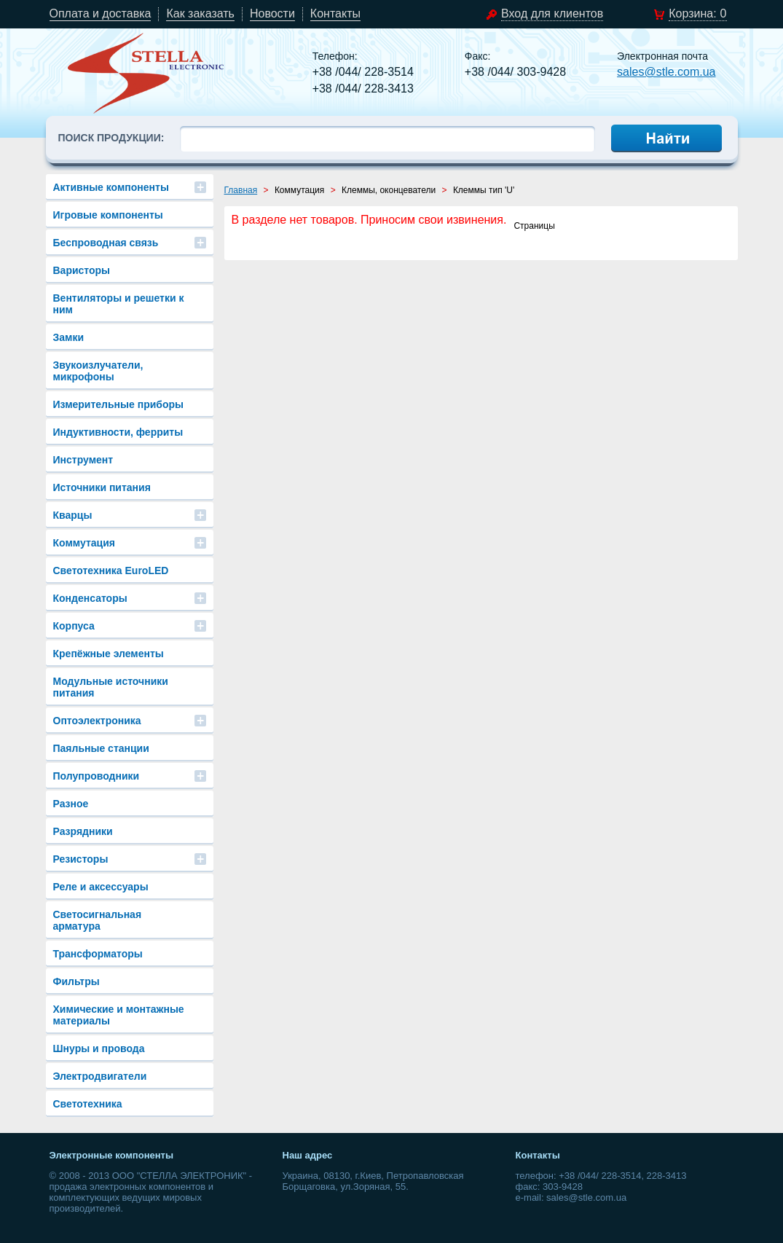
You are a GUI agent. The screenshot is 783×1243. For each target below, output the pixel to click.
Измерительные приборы (118, 404)
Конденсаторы (90, 598)
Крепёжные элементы (108, 653)
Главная (241, 190)
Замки (68, 337)
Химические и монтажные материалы (118, 1015)
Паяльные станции (101, 748)
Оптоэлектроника (97, 720)
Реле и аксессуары (101, 887)
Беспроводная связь (106, 242)
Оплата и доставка (101, 13)
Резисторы (81, 859)
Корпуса (74, 626)
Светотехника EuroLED (111, 570)
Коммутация (84, 543)
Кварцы (73, 515)
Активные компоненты (111, 187)
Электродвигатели (100, 1076)
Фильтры (76, 981)
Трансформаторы (98, 954)
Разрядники (83, 831)
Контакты (335, 13)
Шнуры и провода (99, 1048)
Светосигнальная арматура (97, 920)
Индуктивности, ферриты (118, 432)
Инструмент (83, 460)
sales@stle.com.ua (666, 72)
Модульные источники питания (110, 687)
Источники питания (102, 487)
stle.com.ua (146, 73)
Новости (272, 13)
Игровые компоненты (108, 215)
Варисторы (82, 270)
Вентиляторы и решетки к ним (118, 303)
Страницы (534, 226)
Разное (71, 803)
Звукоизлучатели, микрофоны (98, 371)
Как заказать (200, 13)
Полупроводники (96, 776)
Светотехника (87, 1104)
